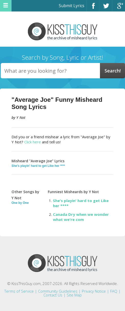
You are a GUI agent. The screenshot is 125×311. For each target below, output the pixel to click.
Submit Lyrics (71, 5)
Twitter (105, 8)
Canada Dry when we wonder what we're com (81, 217)
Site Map (74, 294)
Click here (32, 141)
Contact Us (52, 294)
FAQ (113, 291)
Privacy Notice (94, 291)
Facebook (93, 8)
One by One (20, 203)
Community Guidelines (57, 291)
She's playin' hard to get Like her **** (38, 166)
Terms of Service (19, 291)
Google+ (118, 8)
